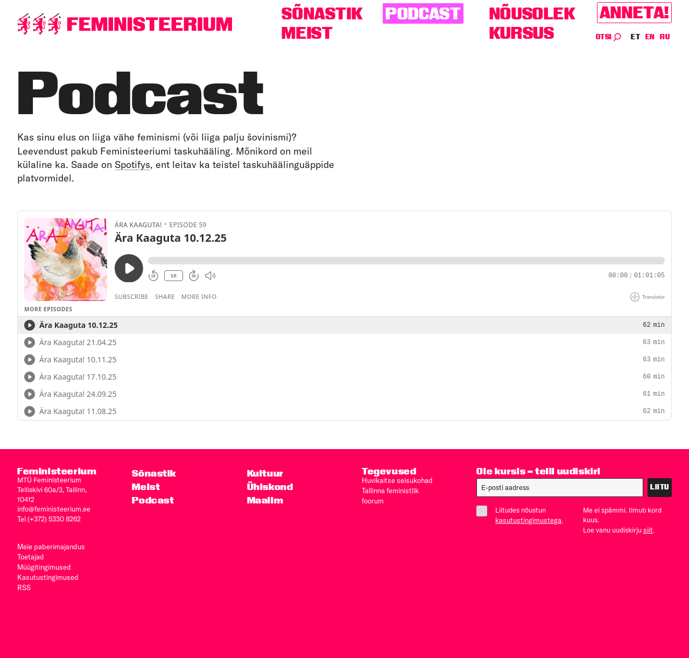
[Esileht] (125, 24)
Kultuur (265, 473)
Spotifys (132, 164)
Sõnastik (322, 13)
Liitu (659, 487)
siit (647, 529)
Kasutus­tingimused (46, 574)
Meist (307, 33)
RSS (24, 583)
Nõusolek (532, 13)
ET (636, 37)
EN (650, 37)
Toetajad (30, 554)
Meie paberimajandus (50, 545)
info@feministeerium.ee (53, 508)
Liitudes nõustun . (520, 515)
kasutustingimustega (527, 519)
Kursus (521, 33)
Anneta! (634, 12)
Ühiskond (270, 486)
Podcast (423, 13)
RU (665, 37)
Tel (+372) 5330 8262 (49, 518)
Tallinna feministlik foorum (402, 489)
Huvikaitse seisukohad (396, 479)
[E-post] (559, 487)
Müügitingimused (43, 564)
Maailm (265, 500)
